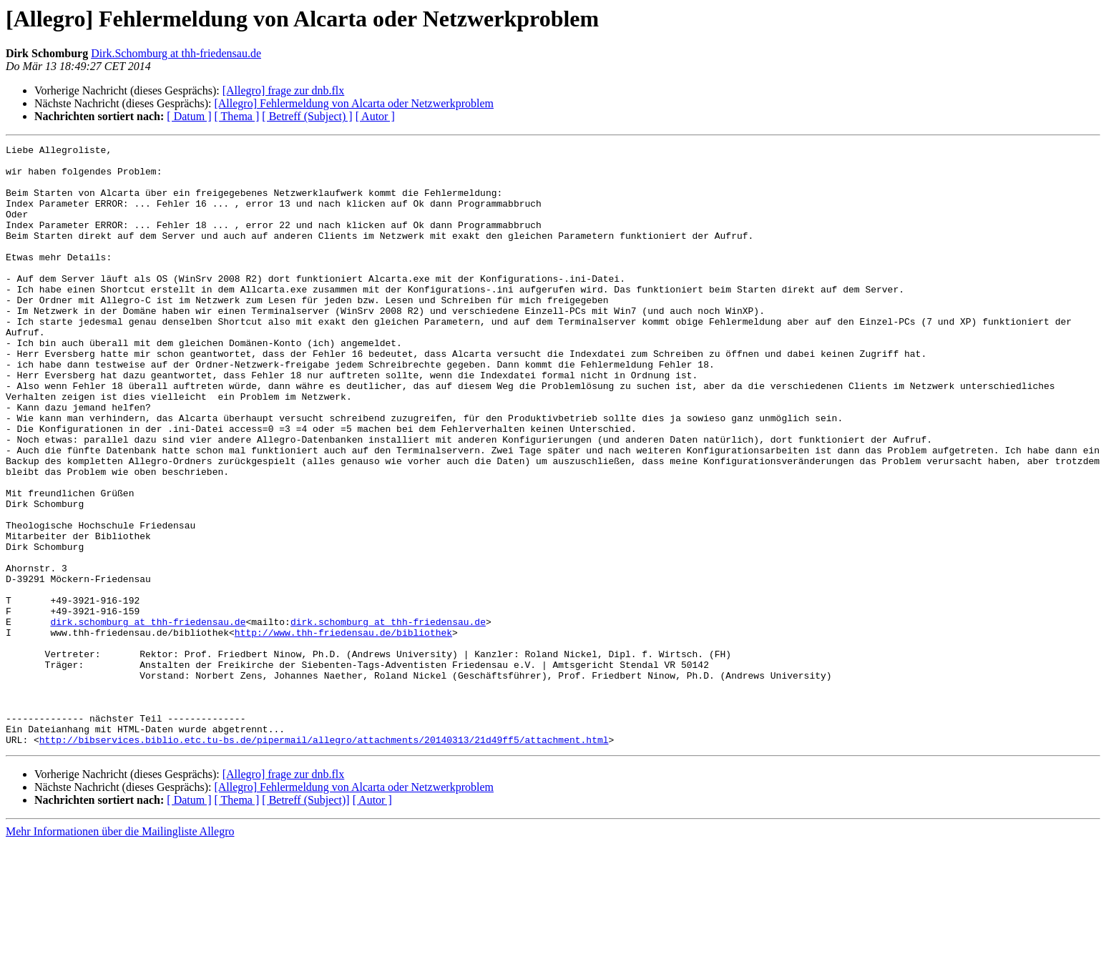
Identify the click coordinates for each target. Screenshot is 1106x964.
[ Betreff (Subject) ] (307, 116)
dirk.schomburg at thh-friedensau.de (147, 718)
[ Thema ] (237, 116)
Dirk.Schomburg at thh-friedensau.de (176, 53)
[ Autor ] (375, 116)
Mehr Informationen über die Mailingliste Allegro (120, 951)
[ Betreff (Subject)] (305, 920)
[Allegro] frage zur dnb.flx (283, 90)
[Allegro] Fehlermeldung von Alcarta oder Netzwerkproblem (354, 103)
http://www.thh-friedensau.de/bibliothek (343, 730)
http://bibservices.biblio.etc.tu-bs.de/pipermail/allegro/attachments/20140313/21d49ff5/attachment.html (324, 859)
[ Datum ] (189, 116)
